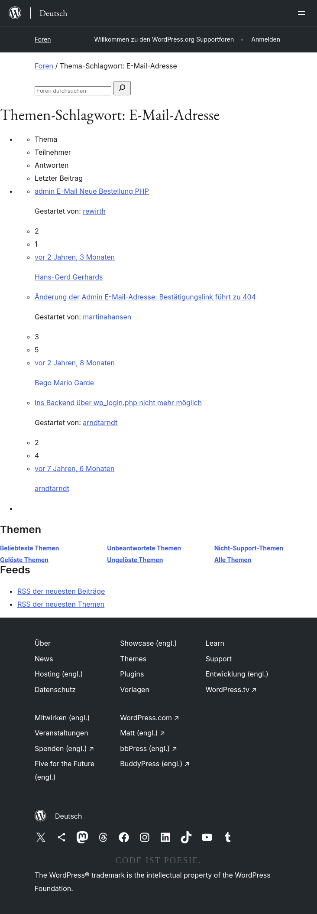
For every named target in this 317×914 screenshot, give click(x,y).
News (44, 658)
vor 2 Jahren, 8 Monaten (75, 362)
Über (43, 643)
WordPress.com (149, 717)
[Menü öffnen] (303, 13)
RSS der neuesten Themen (60, 604)
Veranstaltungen (61, 733)
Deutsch (68, 816)
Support (219, 658)
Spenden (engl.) (64, 748)
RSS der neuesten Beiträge (61, 591)
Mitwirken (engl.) (62, 717)
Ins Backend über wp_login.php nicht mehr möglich (118, 402)
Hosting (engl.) (59, 674)
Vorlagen (134, 689)
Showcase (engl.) (148, 643)
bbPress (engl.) (148, 748)
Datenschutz (55, 689)
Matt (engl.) (142, 733)
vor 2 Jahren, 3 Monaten (75, 257)
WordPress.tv (231, 689)
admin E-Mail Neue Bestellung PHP (92, 191)
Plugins (132, 674)
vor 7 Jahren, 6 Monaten (74, 468)
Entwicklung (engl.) (237, 674)
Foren (43, 39)
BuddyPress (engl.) (155, 763)
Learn (215, 643)
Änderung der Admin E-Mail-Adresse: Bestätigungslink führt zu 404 (145, 297)
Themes (133, 658)
